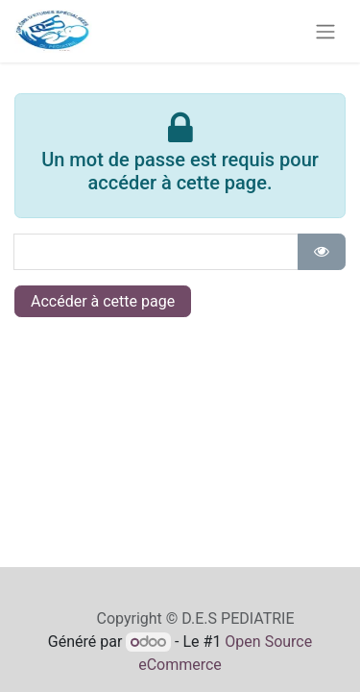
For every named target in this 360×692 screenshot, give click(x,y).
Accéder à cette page (103, 301)
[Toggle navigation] (325, 31)
